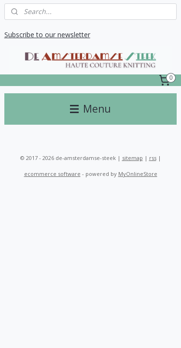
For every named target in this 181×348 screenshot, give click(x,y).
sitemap (132, 157)
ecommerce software (52, 173)
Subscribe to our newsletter (47, 34)
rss (152, 157)
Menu (90, 109)
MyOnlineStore (137, 173)
